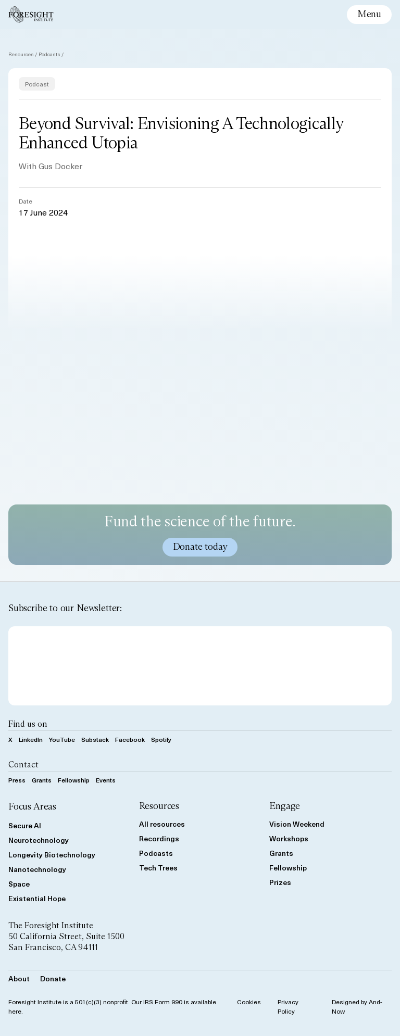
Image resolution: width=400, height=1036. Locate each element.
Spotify (161, 739)
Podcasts (49, 54)
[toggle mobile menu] (369, 14)
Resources (21, 54)
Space (19, 883)
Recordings (159, 838)
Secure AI (24, 825)
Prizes (280, 882)
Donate (53, 978)
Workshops (288, 838)
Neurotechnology (38, 840)
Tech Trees (158, 867)
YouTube (62, 739)
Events (106, 780)
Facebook (130, 739)
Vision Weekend (296, 823)
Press (17, 780)
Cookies (249, 1001)
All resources (162, 823)
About (19, 978)
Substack (95, 739)
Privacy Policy (288, 1006)
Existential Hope (37, 898)
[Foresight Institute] (31, 14)
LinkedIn (31, 739)
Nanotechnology (37, 869)
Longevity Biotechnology (51, 854)
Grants (42, 780)
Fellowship (74, 780)
